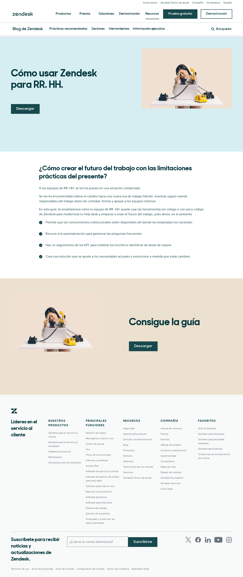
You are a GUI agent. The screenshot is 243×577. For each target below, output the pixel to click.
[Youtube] (218, 540)
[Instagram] (229, 540)
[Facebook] (198, 540)
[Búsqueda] (221, 29)
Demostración (129, 13)
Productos (63, 13)
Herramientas (119, 28)
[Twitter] (188, 540)
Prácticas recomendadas (68, 28)
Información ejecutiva (149, 28)
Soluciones (106, 13)
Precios (85, 13)
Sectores (98, 28)
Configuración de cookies (91, 568)
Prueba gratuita (180, 13)
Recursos (152, 13)
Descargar (25, 109)
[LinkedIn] (208, 540)
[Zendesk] (14, 417)
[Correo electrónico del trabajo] (97, 541)
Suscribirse (142, 541)
